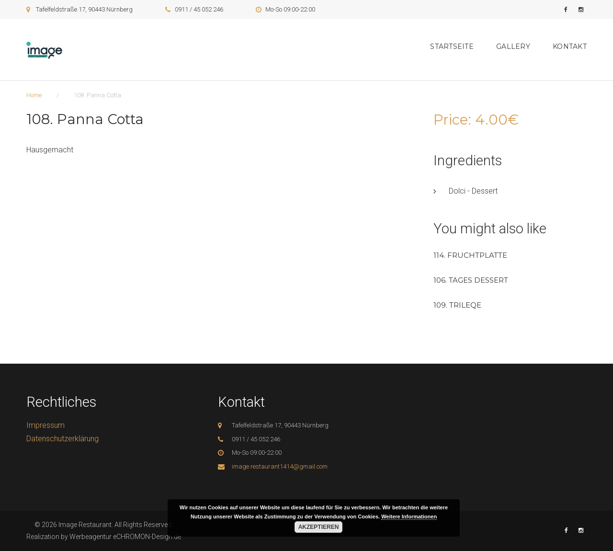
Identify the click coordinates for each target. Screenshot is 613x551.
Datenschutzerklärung (62, 438)
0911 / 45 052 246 (199, 9)
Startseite (452, 46)
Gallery (513, 46)
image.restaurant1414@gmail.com (280, 466)
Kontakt (570, 46)
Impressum (45, 425)
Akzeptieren (318, 527)
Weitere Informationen (409, 516)
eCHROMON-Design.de (147, 536)
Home (34, 95)
